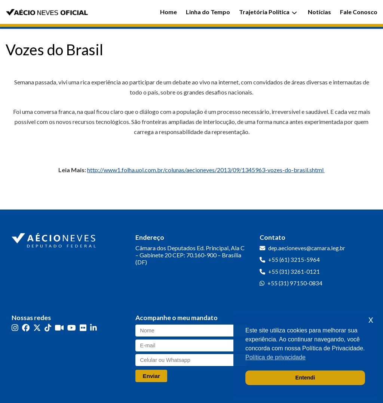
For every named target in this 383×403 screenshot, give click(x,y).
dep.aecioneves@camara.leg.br (306, 248)
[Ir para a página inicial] (55, 238)
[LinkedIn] (93, 328)
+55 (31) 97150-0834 (294, 283)
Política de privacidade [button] (275, 357)
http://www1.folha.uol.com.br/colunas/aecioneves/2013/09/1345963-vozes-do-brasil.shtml (206, 169)
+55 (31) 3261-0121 (294, 271)
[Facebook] (26, 328)
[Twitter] (37, 328)
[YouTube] (71, 328)
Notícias (319, 11)
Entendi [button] (305, 378)
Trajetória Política (268, 11)
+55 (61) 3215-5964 (294, 259)
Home (168, 11)
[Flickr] (83, 328)
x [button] (370, 319)
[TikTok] (48, 328)
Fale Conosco (358, 11)
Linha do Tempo (208, 11)
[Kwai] (59, 328)
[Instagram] (15, 328)
